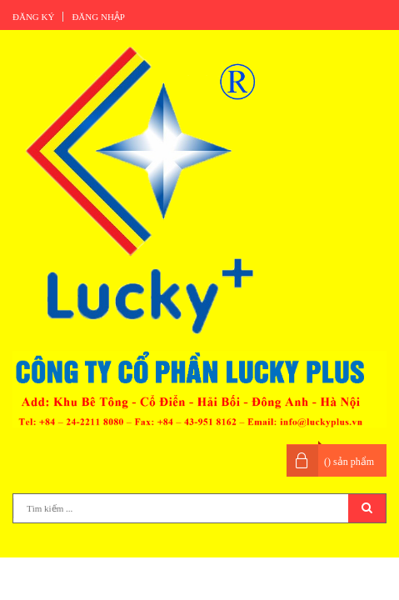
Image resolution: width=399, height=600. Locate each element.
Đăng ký (33, 17)
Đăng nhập (98, 17)
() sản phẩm (349, 462)
